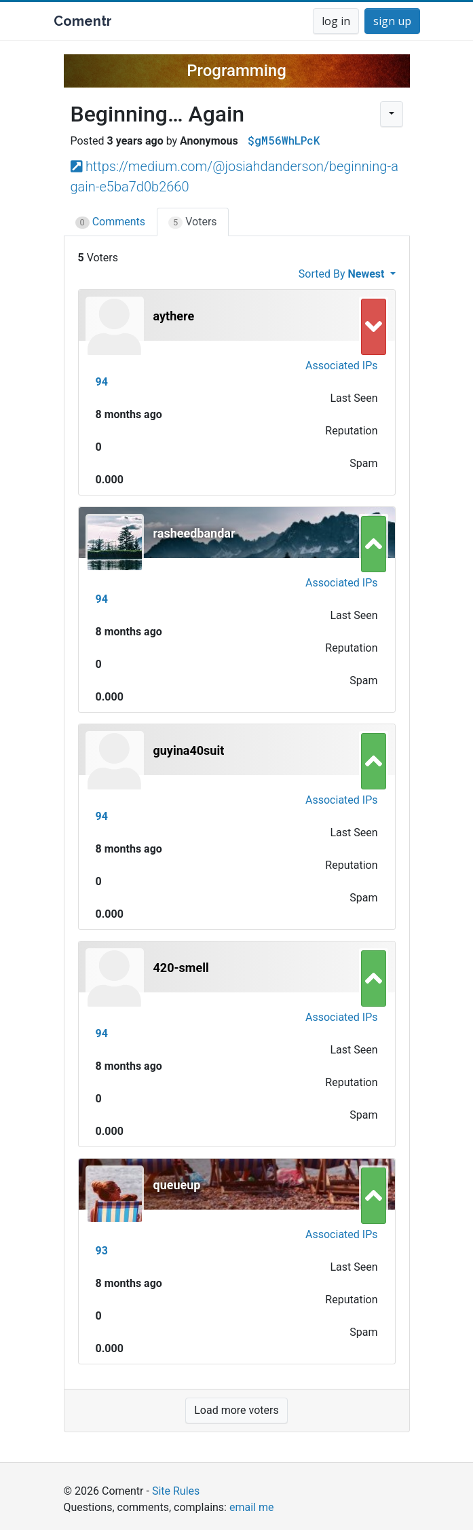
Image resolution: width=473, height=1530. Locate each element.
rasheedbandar (194, 533)
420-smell (181, 967)
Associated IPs (341, 365)
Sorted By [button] (343, 273)
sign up (392, 21)
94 (102, 381)
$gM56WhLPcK (284, 140)
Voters (192, 222)
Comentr (83, 21)
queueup (177, 1185)
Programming (236, 70)
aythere (174, 316)
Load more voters (236, 1410)
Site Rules (176, 1491)
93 (102, 1250)
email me (251, 1507)
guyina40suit (189, 750)
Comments (110, 222)
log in (336, 21)
